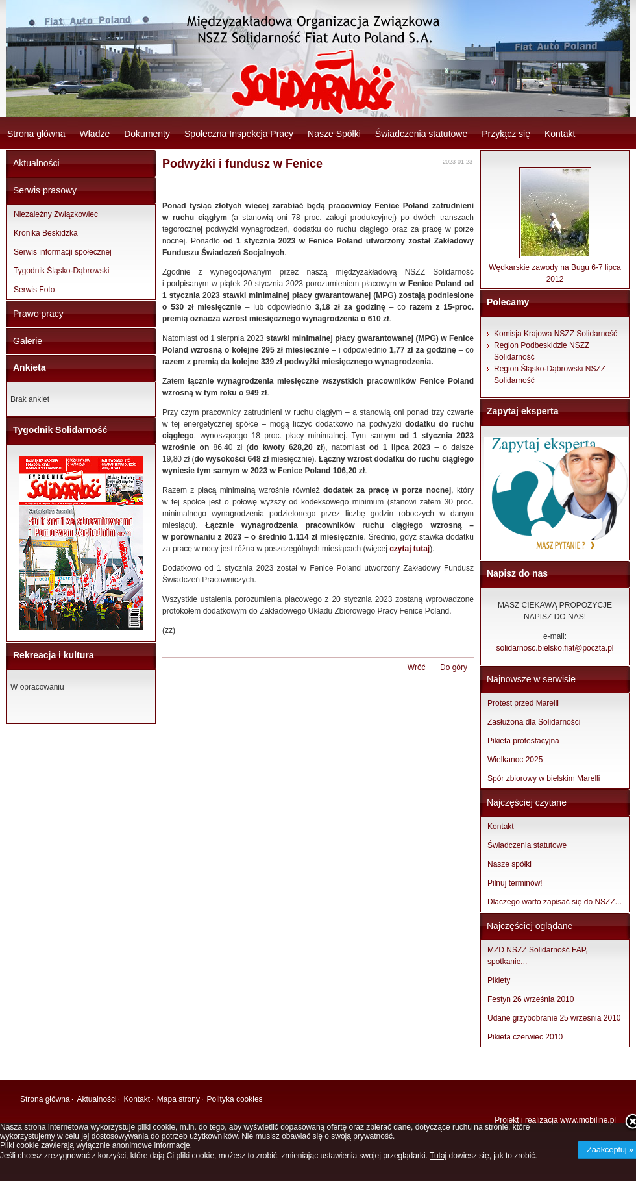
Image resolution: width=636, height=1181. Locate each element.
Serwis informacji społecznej (63, 251)
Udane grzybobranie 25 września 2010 (553, 1018)
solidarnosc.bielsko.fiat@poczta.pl (555, 648)
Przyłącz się (506, 134)
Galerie (27, 341)
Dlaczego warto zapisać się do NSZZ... (554, 901)
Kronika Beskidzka (46, 233)
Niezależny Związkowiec (56, 214)
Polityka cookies (235, 1099)
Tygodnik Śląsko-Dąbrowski (61, 270)
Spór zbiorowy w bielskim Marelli (543, 778)
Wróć (417, 667)
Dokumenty (147, 134)
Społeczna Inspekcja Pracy (238, 134)
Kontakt (559, 134)
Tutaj (438, 1155)
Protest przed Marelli (523, 703)
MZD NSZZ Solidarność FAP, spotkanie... (537, 955)
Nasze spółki (509, 864)
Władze (95, 134)
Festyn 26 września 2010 (530, 999)
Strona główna (36, 134)
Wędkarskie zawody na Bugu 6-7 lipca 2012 (554, 269)
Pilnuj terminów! (515, 883)
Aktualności (36, 163)
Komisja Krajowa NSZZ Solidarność (555, 333)
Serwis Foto (34, 289)
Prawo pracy (38, 313)
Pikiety (498, 980)
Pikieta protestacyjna (523, 740)
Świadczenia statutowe (421, 134)
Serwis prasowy (45, 190)
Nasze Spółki (334, 134)
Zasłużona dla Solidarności (533, 722)
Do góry (453, 667)
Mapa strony (178, 1099)
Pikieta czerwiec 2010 (525, 1036)
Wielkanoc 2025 (515, 759)
